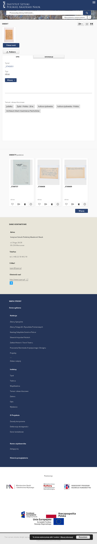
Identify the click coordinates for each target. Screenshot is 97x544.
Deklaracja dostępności (19, 426)
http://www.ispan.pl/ (19, 279)
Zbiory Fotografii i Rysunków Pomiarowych (26, 327)
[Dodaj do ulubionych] (87, 24)
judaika (9, 106)
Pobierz (10, 52)
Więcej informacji (67, 537)
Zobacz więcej (15, 361)
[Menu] (93, 2)
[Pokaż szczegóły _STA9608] (57, 204)
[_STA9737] (21, 172)
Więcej (81, 211)
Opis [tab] (17, 57)
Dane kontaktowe (17, 432)
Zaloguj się (14, 449)
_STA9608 (41, 186)
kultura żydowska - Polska (68, 106)
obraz (7, 74)
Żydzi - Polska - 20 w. (25, 106)
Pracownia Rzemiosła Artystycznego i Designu (28, 348)
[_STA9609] (75, 172)
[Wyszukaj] (87, 13)
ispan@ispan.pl (16, 268)
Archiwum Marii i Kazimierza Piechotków (22, 111)
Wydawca (13, 407)
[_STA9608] (48, 172)
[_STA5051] (9, 34)
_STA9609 (68, 186)
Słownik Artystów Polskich (20, 337)
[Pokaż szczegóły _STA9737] (30, 204)
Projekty (13, 353)
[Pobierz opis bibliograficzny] (18, 204)
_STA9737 (14, 186)
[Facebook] (11, 283)
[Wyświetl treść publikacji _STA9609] (79, 204)
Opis (11, 401)
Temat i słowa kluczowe (19, 391)
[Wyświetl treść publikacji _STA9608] (52, 204)
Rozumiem (83, 537)
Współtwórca (15, 386)
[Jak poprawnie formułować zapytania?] (89, 17)
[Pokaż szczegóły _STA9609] (84, 204)
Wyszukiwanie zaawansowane (74, 17)
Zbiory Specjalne (16, 322)
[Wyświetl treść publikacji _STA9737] (25, 204)
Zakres (12, 396)
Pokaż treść (11, 45)
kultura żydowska (45, 106)
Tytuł (12, 375)
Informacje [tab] (49, 57)
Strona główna (15, 308)
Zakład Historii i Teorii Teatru (21, 342)
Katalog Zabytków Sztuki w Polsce (23, 332)
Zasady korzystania (17, 421)
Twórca (13, 381)
